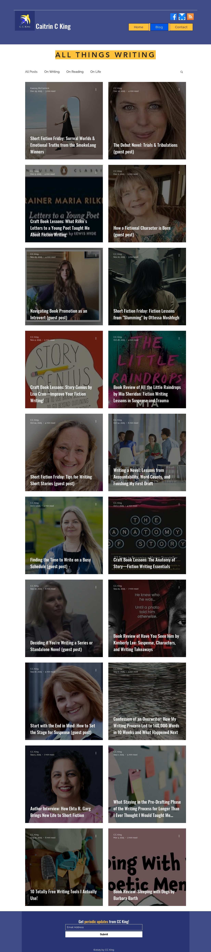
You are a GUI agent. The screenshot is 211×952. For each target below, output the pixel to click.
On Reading (75, 71)
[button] (181, 72)
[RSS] (190, 16)
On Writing (52, 71)
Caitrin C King (53, 26)
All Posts (31, 71)
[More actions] (97, 89)
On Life (95, 71)
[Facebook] (173, 16)
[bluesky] (182, 16)
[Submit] (103, 934)
